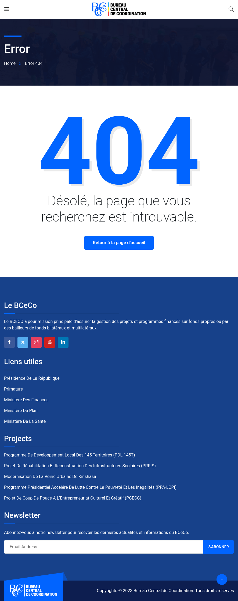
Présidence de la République (32, 378)
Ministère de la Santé (25, 421)
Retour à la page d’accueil (119, 242)
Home (10, 63)
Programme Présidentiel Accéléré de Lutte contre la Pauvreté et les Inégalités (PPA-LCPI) (90, 487)
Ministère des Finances (26, 399)
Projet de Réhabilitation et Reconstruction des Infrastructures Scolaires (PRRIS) (80, 465)
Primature (13, 389)
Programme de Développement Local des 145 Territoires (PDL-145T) (69, 455)
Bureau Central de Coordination (163, 590)
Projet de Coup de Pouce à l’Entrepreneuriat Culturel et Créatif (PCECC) (72, 498)
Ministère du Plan (21, 410)
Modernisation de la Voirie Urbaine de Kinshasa (50, 476)
